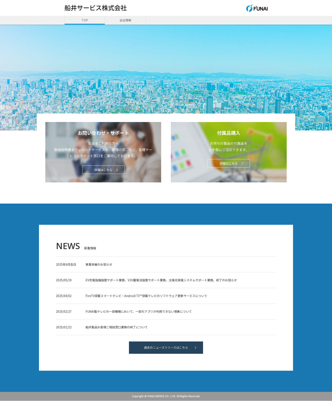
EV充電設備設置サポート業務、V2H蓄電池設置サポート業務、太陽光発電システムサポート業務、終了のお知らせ (161, 280)
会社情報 (125, 20)
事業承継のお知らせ (99, 264)
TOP (85, 20)
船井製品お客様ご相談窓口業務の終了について (117, 327)
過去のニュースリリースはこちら (166, 348)
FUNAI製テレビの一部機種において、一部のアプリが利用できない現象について (139, 311)
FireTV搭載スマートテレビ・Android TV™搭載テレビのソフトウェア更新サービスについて (147, 296)
